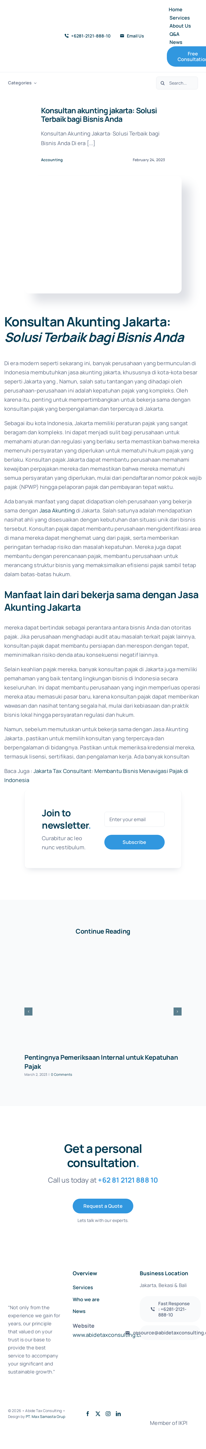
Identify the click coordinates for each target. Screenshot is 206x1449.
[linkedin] (118, 1413)
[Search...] (177, 83)
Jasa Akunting (57, 510)
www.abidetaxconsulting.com (110, 1334)
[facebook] (87, 1413)
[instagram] (108, 1413)
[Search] (162, 83)
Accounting (52, 159)
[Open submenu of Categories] (34, 82)
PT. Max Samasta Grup (45, 1416)
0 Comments (61, 1074)
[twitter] (97, 1413)
